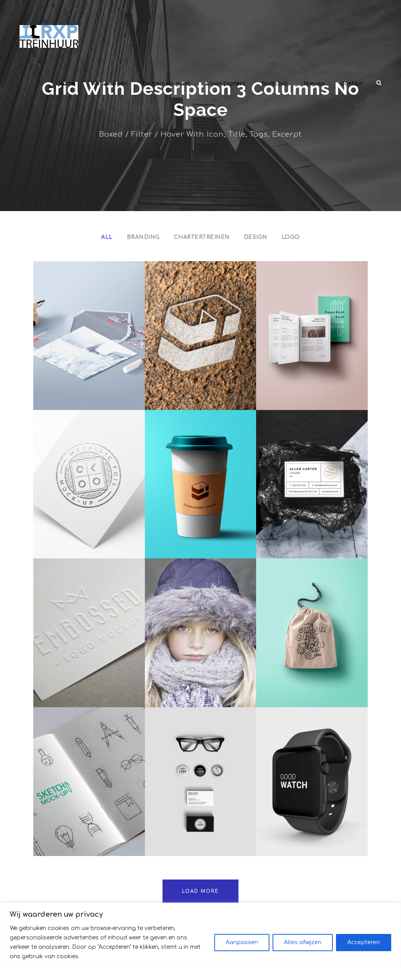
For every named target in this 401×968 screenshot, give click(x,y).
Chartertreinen (202, 237)
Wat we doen (112, 83)
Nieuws (315, 83)
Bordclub (276, 83)
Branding (145, 237)
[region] (200, 940)
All (109, 237)
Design (255, 237)
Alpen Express (228, 83)
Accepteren (363, 947)
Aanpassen (242, 947)
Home (70, 83)
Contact (352, 83)
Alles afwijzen (303, 947)
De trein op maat (169, 83)
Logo (289, 237)
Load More (200, 891)
